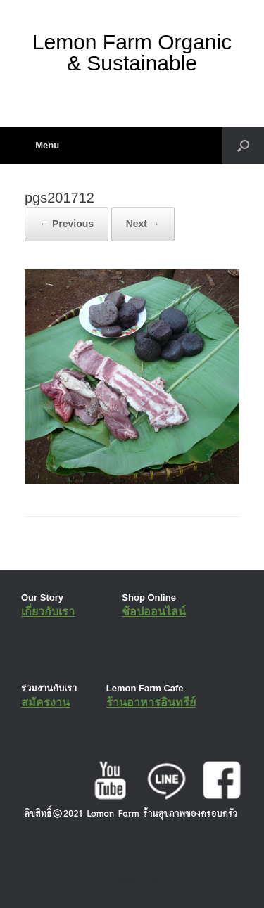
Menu (42, 145)
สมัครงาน (45, 702)
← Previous (66, 223)
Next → (143, 223)
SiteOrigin (122, 880)
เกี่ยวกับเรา (48, 612)
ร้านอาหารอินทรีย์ (151, 702)
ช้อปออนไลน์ (154, 612)
